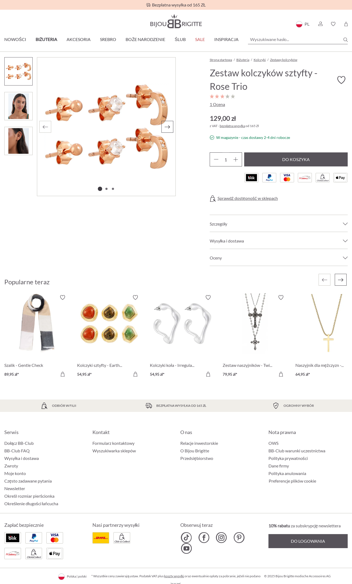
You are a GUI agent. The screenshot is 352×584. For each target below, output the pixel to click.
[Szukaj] (345, 39)
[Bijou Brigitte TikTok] (186, 537)
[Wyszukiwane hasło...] (298, 39)
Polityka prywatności (288, 458)
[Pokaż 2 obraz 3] (106, 189)
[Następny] (167, 127)
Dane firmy (278, 465)
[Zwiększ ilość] (235, 159)
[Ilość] (226, 159)
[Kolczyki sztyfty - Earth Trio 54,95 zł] (109, 336)
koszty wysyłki (174, 576)
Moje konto (15, 473)
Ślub (180, 39)
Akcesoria (79, 39)
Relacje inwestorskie (199, 443)
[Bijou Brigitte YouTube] (186, 548)
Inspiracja (226, 39)
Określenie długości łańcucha (31, 503)
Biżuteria (46, 39)
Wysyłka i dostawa (21, 458)
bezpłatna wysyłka (232, 126)
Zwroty (11, 465)
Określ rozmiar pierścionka (29, 495)
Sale (200, 39)
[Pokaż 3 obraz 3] (113, 189)
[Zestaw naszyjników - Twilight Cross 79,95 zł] (255, 336)
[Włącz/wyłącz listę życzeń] (341, 80)
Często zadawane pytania (28, 480)
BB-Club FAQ (17, 450)
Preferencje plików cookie (292, 481)
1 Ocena (217, 104)
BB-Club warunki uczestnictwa (296, 450)
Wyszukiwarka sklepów (114, 450)
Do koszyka (296, 159)
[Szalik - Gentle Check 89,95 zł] (36, 336)
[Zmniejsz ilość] (216, 159)
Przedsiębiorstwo (196, 458)
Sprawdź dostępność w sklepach (248, 198)
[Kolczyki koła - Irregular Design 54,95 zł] (182, 336)
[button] (320, 24)
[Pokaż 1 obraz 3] (100, 189)
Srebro (108, 39)
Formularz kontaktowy (113, 443)
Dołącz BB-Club (19, 443)
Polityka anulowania (287, 473)
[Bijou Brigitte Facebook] (204, 537)
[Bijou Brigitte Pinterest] (239, 537)
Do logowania (308, 541)
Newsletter (14, 488)
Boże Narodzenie (145, 39)
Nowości (15, 39)
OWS (273, 443)
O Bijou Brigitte (194, 450)
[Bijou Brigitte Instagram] (221, 537)
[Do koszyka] (62, 374)
